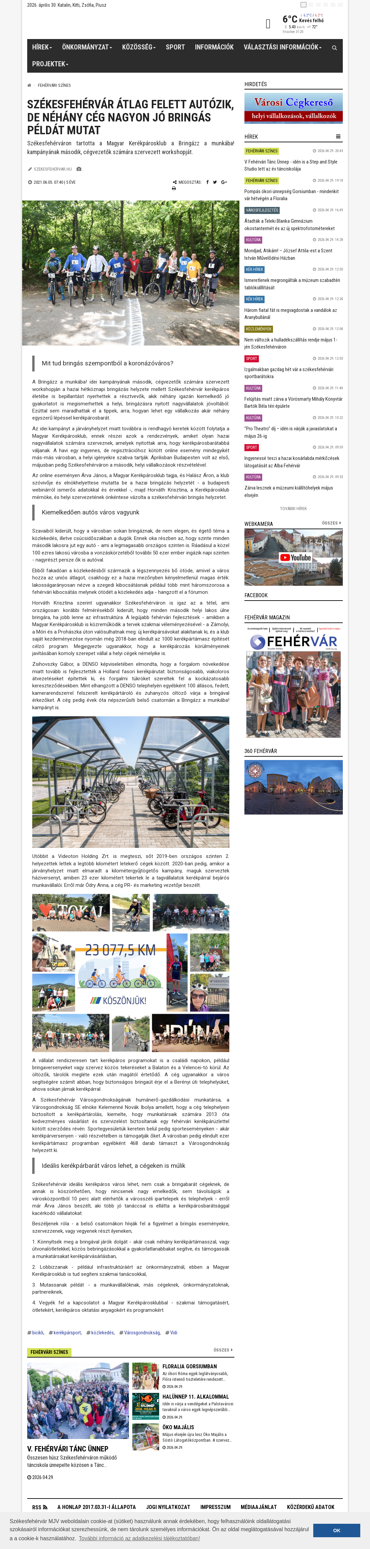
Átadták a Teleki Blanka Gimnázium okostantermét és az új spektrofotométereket (289, 224)
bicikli (37, 1333)
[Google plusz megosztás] (224, 182)
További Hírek (293, 508)
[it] (333, 5)
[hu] (303, 5)
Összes (221, 1350)
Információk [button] (214, 47)
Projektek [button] (50, 66)
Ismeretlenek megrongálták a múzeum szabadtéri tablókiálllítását (292, 283)
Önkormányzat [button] (87, 49)
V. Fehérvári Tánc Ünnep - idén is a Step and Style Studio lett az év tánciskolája (290, 165)
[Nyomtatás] (174, 188)
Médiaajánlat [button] (259, 1507)
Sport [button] (175, 47)
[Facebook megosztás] (207, 182)
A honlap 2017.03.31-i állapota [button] (96, 1507)
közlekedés (102, 1333)
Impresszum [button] (215, 1507)
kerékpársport (67, 1333)
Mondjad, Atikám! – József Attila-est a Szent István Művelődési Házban (288, 254)
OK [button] (336, 1530)
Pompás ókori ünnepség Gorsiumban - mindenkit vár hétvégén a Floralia (291, 195)
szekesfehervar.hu (53, 169)
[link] (293, 108)
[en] (311, 5)
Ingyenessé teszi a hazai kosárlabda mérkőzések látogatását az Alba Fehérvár (291, 461)
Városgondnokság (142, 1333)
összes (330, 523)
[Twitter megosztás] (215, 182)
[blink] (340, 5)
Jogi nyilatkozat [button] (168, 1507)
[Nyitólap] (29, 85)
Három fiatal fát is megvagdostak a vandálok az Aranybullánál (290, 313)
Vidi (173, 1333)
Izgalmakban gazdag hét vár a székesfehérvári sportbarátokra (288, 373)
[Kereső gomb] (334, 47)
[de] (325, 5)
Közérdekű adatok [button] (310, 1507)
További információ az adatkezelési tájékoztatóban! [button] (139, 1538)
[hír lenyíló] (338, 136)
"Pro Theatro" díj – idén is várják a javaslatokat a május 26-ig (290, 432)
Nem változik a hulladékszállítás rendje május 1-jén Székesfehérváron (290, 343)
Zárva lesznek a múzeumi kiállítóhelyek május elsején (288, 491)
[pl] (318, 5)
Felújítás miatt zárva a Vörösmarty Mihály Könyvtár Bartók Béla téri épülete (293, 402)
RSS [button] (36, 1507)
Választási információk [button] (283, 49)
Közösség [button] (139, 49)
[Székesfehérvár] (89, 23)
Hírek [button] (42, 49)
